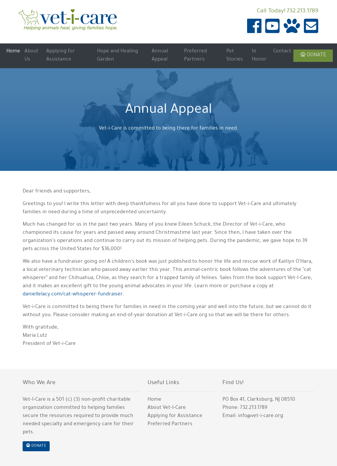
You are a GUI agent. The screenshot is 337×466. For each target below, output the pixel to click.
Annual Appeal (160, 55)
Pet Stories (234, 55)
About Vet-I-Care (166, 408)
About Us (31, 55)
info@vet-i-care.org (260, 416)
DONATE (313, 55)
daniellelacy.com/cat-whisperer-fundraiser (72, 294)
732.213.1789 (302, 11)
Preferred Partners (195, 55)
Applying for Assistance (60, 55)
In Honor (259, 55)
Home (13, 51)
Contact (282, 51)
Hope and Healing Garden (117, 55)
